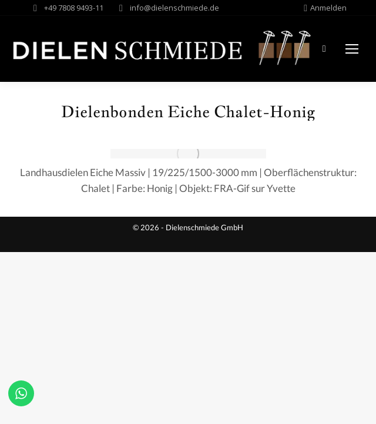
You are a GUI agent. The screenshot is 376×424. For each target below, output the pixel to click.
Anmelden (325, 8)
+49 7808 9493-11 (73, 7)
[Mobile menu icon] (352, 49)
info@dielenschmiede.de (174, 7)
